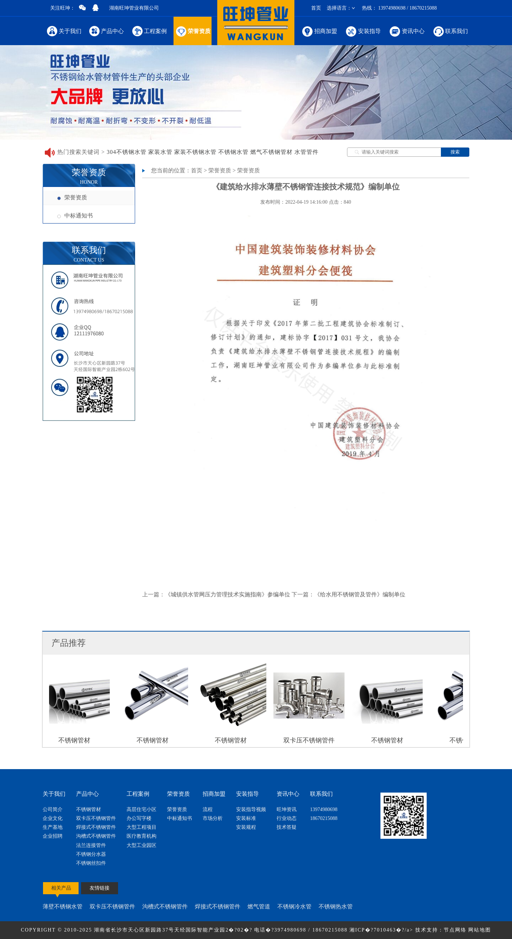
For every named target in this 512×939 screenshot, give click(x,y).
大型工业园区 (141, 845)
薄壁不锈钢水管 (62, 906)
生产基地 (53, 827)
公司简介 (53, 809)
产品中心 (106, 30)
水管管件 (306, 152)
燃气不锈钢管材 (271, 152)
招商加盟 (319, 30)
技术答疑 (287, 827)
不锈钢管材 (88, 809)
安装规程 (246, 827)
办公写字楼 (139, 818)
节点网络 (455, 930)
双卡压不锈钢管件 (96, 818)
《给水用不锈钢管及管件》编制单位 (359, 594)
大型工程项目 (141, 827)
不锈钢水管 (233, 152)
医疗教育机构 (141, 836)
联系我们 (450, 30)
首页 (316, 8)
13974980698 (323, 809)
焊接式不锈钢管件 (96, 827)
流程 (208, 809)
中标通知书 (75, 216)
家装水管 (160, 152)
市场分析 (213, 818)
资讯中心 (407, 30)
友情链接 (100, 888)
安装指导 (363, 30)
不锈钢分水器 (91, 854)
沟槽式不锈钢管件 (96, 836)
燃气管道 (258, 906)
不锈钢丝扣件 (91, 863)
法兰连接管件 (91, 845)
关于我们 (64, 30)
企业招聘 (53, 836)
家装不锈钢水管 (195, 152)
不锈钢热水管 (336, 906)
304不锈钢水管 (126, 152)
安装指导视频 (251, 809)
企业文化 (53, 818)
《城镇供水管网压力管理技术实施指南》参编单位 (227, 594)
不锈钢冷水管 (294, 906)
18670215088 (323, 818)
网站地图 (479, 930)
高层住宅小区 (141, 809)
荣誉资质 (192, 30)
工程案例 (149, 30)
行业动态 (287, 818)
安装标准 (246, 818)
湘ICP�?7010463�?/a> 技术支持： (397, 930)
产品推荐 (69, 643)
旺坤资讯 (287, 809)
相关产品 (61, 888)
